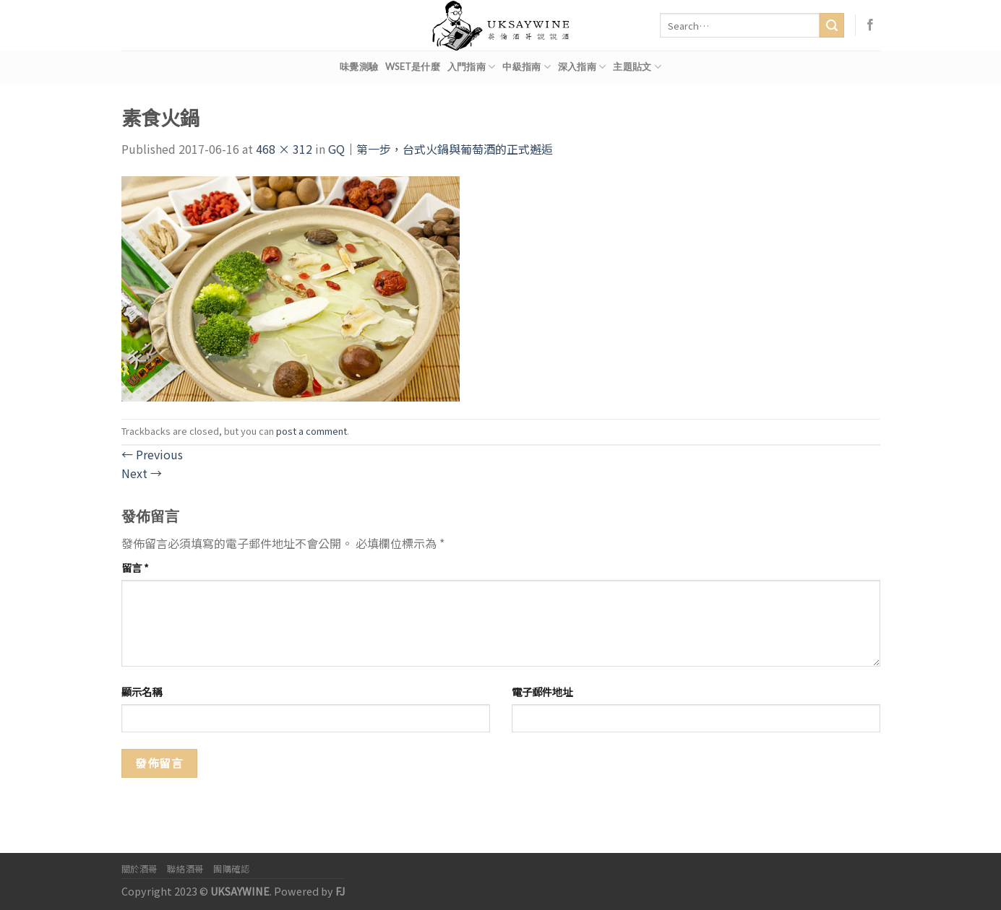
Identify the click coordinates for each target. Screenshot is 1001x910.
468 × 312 (284, 148)
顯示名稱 (141, 691)
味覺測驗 (359, 66)
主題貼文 (637, 67)
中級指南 (526, 67)
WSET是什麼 (412, 66)
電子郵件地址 (542, 691)
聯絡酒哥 (185, 868)
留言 (135, 567)
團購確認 (231, 868)
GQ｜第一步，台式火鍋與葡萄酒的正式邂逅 (440, 148)
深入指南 (582, 67)
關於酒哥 (139, 868)
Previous (152, 454)
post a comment (311, 431)
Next (141, 473)
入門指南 (471, 67)
